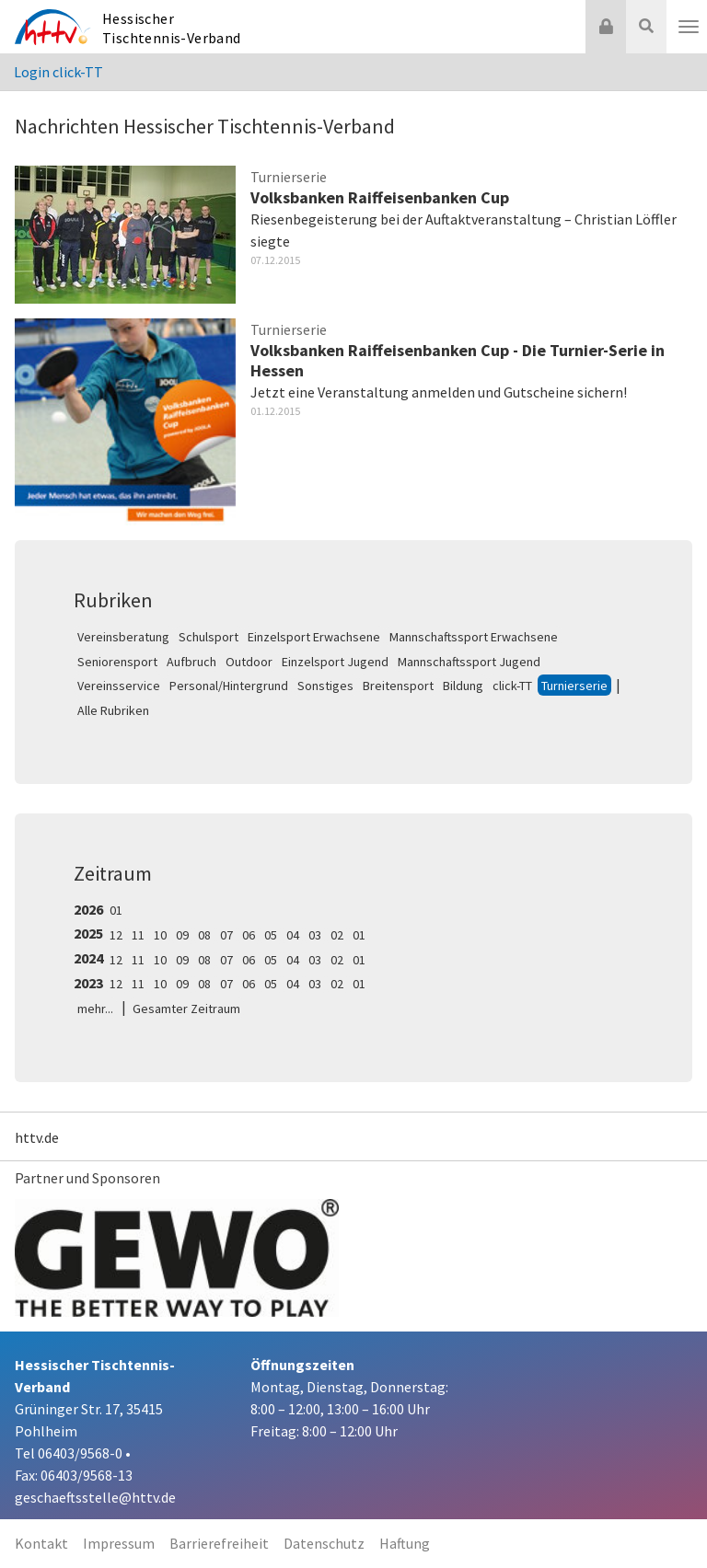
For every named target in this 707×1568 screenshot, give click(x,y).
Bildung (463, 685)
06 (248, 935)
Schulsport (208, 636)
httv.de (37, 1137)
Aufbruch (191, 661)
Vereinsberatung (123, 636)
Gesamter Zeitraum (186, 1008)
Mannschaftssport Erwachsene (473, 636)
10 (160, 935)
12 (116, 935)
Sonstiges (325, 685)
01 (116, 910)
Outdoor (249, 661)
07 (226, 935)
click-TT (512, 685)
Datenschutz (324, 1543)
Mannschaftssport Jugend (469, 661)
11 (138, 935)
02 (336, 935)
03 (314, 935)
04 (292, 935)
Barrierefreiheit (219, 1543)
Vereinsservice (118, 685)
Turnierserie (574, 685)
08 (204, 935)
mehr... (95, 1008)
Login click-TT (58, 72)
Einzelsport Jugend (335, 661)
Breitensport (398, 685)
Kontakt (41, 1543)
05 (270, 935)
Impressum (119, 1543)
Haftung (404, 1543)
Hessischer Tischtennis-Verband (171, 28)
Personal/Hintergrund (228, 685)
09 (182, 935)
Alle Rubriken (113, 710)
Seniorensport (117, 661)
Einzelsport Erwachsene (314, 636)
